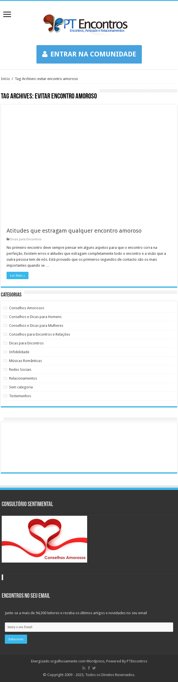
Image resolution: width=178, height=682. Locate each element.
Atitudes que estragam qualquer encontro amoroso (74, 230)
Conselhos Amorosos (26, 308)
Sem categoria (21, 387)
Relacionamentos (23, 378)
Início (5, 79)
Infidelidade (19, 352)
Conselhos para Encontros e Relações (39, 334)
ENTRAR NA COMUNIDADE (89, 54)
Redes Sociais (20, 369)
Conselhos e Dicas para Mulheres (36, 325)
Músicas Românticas (25, 361)
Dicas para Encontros (26, 239)
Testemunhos (20, 396)
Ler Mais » (17, 275)
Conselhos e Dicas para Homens (35, 317)
